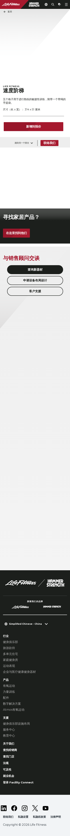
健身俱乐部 (10, 642)
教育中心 (9, 735)
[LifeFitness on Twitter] (35, 808)
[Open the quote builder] (60, 4)
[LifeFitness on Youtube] (46, 808)
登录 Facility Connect (18, 782)
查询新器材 (35, 269)
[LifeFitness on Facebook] (14, 808)
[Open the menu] (66, 4)
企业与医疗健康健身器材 (19, 672)
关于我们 (8, 743)
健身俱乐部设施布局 (16, 723)
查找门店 (8, 756)
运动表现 (9, 666)
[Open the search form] (53, 4)
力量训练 (9, 692)
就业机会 (8, 776)
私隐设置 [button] (23, 816)
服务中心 (9, 729)
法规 (6, 763)
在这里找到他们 (16, 233)
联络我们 (49, 143)
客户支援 (35, 291)
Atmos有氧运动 (13, 709)
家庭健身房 (10, 660)
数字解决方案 (12, 703)
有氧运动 (9, 686)
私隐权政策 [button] (39, 816)
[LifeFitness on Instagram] (25, 808)
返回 (7, 11)
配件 (6, 697)
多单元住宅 (10, 654)
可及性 (7, 769)
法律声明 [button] (55, 816)
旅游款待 (9, 648)
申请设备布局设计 (35, 280)
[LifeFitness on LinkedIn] (4, 808)
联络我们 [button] (8, 816)
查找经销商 (10, 750)
